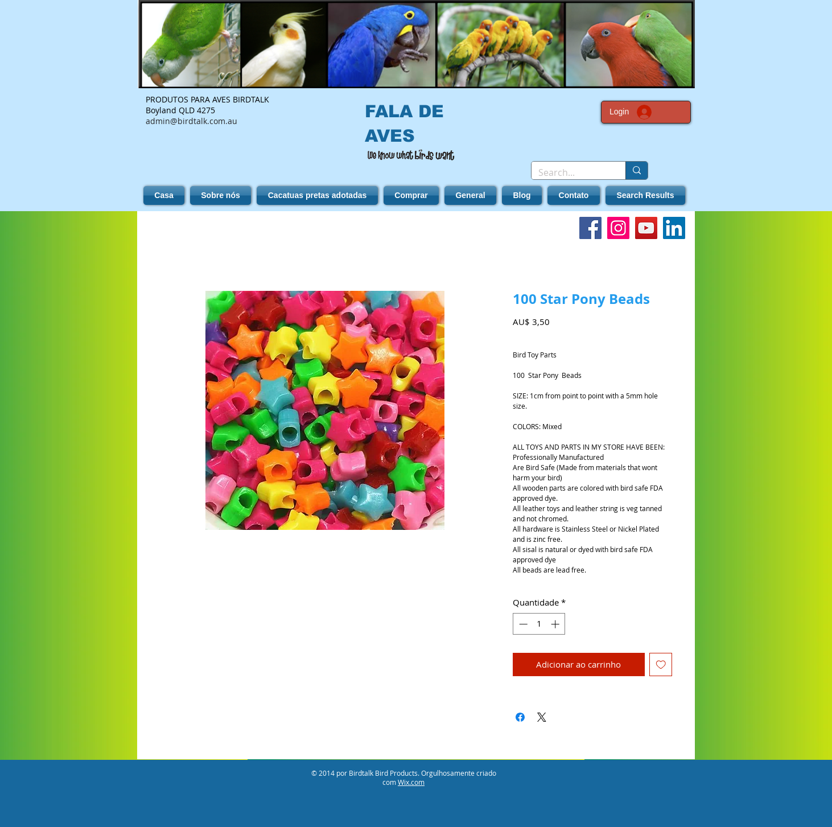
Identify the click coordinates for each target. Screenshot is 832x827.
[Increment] (556, 624)
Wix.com (411, 782)
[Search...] (570, 172)
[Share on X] (542, 717)
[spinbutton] (539, 624)
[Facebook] (590, 228)
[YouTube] (646, 228)
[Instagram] (618, 228)
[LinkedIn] (674, 228)
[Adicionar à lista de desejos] (661, 664)
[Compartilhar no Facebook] (520, 717)
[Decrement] (522, 624)
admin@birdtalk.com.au (191, 121)
